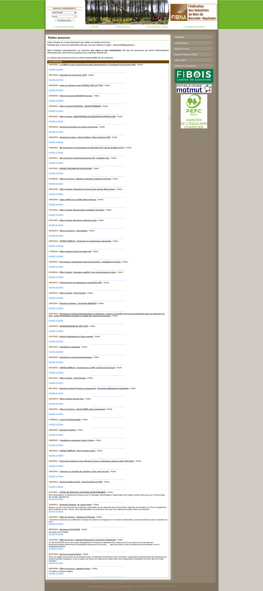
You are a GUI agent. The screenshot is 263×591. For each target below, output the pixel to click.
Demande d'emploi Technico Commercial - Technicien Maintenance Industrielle (94, 388)
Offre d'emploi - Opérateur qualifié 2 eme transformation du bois (88, 272)
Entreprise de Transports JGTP (73, 75)
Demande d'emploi (68, 430)
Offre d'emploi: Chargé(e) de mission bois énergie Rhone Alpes (87, 189)
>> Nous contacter (122, 27)
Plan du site (112, 586)
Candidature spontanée (70, 347)
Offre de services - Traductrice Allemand (77, 517)
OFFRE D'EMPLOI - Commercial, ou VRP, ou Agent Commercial (87, 368)
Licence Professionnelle (70, 420)
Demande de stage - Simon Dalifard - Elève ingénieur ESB (85, 137)
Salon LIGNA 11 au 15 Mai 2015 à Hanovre (78, 200)
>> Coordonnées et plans (156, 27)
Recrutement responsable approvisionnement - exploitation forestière (90, 262)
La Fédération (181, 43)
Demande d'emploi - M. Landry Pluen (76, 505)
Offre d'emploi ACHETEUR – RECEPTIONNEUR (80, 106)
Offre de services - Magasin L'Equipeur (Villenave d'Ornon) (85, 179)
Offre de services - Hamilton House (75, 569)
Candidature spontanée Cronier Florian (77, 440)
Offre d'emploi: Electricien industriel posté (78, 220)
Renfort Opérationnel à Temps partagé (76, 337)
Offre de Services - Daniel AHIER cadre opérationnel (82, 409)
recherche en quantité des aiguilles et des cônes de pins (84, 471)
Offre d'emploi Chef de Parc (72, 399)
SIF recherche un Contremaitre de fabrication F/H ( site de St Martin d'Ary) (92, 148)
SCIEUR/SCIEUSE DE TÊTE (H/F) (74, 326)
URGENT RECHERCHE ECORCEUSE (76, 168)
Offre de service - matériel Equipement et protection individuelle (88, 540)
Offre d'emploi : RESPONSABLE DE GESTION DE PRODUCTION (88, 117)
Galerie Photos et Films (186, 54)
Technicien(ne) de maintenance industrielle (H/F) (81, 283)
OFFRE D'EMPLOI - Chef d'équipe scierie (77, 451)
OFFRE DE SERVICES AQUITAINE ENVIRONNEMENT (83, 492)
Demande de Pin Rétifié (70, 529)
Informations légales (96, 586)
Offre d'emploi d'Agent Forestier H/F (75, 251)
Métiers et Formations (185, 66)
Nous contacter (126, 586)
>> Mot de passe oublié (63, 27)
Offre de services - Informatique (73, 231)
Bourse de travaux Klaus (70, 554)
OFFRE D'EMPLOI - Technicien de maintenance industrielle (85, 241)
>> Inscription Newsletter (194, 27)
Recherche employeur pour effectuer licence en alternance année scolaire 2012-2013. (97, 461)
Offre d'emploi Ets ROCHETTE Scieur (76, 96)
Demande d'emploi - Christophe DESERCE (78, 303)
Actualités (179, 37)
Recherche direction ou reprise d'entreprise (79, 127)
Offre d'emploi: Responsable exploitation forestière (82, 210)
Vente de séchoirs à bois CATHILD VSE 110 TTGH (81, 85)
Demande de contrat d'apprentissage (76, 357)
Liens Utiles (180, 60)
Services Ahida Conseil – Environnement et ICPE (81, 482)
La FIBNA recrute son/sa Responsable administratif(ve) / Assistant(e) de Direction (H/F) (98, 65)
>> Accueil (93, 27)
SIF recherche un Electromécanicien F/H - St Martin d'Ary (85, 158)
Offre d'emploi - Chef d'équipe (73, 293)
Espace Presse (182, 49)
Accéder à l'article (56, 69)
